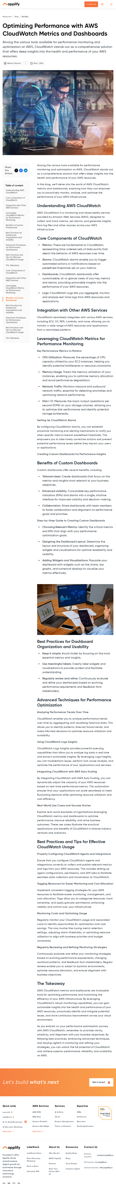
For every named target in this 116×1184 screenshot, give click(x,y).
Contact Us (91, 4)
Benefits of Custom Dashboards (14, 226)
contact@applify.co (105, 1155)
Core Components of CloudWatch (15, 199)
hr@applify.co (101, 1162)
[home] (11, 4)
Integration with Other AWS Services (16, 206)
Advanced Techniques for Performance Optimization (16, 247)
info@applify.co (106, 1168)
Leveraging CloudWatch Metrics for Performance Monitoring (15, 216)
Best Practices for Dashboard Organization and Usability (14, 236)
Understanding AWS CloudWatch (15, 191)
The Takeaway (12, 265)
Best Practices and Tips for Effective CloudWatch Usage (15, 257)
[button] (103, 4)
